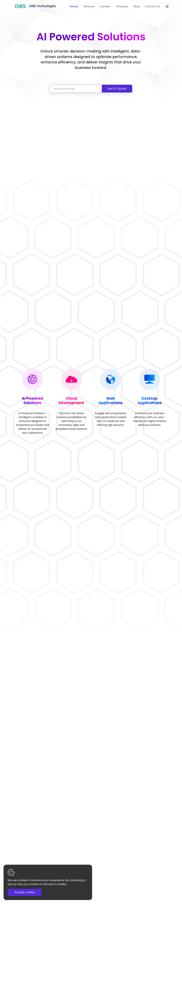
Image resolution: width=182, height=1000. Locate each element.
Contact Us (152, 6)
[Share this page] (167, 6)
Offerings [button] (122, 6)
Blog (136, 6)
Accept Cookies (24, 892)
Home (74, 6)
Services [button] (88, 6)
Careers (105, 6)
